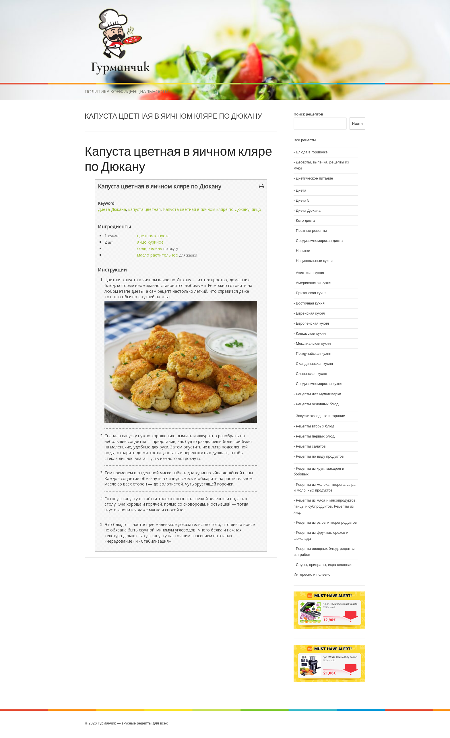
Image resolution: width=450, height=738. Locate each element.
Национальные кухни (314, 261)
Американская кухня (313, 283)
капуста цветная (144, 209)
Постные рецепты (311, 230)
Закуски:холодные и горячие (320, 416)
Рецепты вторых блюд (315, 426)
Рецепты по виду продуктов (320, 456)
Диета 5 (302, 200)
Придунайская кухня (313, 353)
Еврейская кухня (310, 313)
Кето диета (305, 220)
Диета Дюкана (112, 209)
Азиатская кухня (310, 273)
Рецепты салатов (311, 446)
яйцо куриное (150, 242)
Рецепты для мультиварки (318, 394)
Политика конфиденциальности (126, 92)
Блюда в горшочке (312, 152)
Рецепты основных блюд (317, 404)
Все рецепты (305, 140)
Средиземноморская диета (319, 240)
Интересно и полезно (312, 574)
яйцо (256, 209)
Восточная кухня (310, 303)
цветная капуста (153, 235)
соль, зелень (149, 248)
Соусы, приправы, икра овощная (324, 564)
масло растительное (157, 255)
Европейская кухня (312, 323)
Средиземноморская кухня (319, 383)
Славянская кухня (311, 373)
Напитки (303, 250)
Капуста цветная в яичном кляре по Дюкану (178, 158)
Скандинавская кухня (314, 363)
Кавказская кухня (311, 333)
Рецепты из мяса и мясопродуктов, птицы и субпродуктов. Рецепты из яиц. (325, 506)
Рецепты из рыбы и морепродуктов (326, 522)
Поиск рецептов (308, 114)
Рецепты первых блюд (315, 436)
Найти (357, 123)
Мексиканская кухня (313, 343)
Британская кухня (311, 293)
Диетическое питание (314, 178)
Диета (301, 190)
